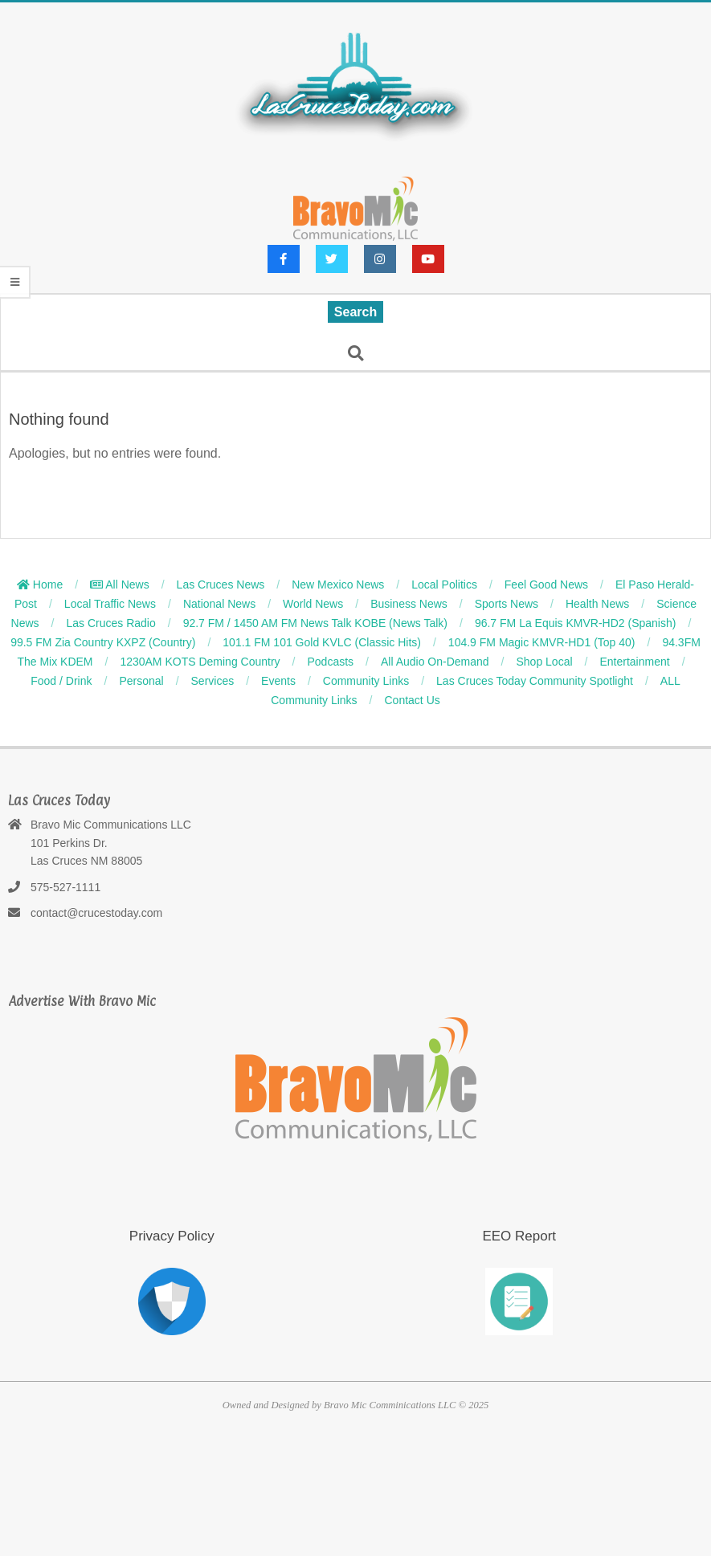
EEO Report (519, 1236)
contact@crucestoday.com (96, 912)
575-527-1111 (65, 887)
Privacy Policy (172, 1236)
